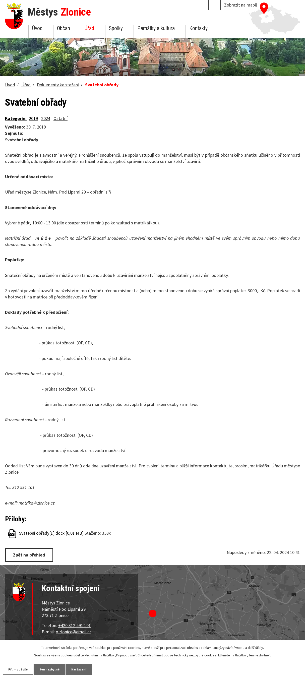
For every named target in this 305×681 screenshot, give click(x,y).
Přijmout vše (20, 669)
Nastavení (92, 669)
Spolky (116, 28)
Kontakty (198, 28)
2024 (45, 118)
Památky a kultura (156, 28)
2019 (33, 118)
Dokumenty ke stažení (58, 85)
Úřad (89, 28)
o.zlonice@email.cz (73, 631)
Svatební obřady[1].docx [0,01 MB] (51, 533)
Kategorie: (16, 118)
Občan (63, 28)
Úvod (37, 28)
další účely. (256, 647)
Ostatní (60, 118)
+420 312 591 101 (74, 625)
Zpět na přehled (31, 555)
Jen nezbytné (58, 669)
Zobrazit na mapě (240, 5)
